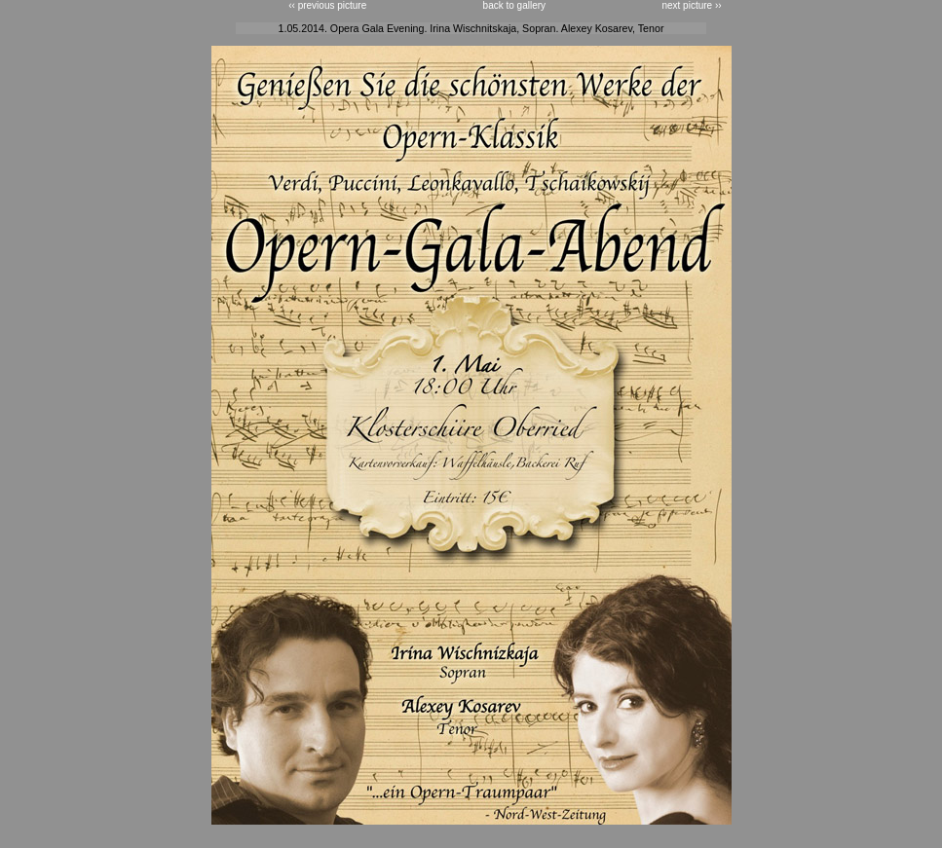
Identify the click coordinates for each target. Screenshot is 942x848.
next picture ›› (691, 5)
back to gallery (514, 5)
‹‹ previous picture (327, 5)
